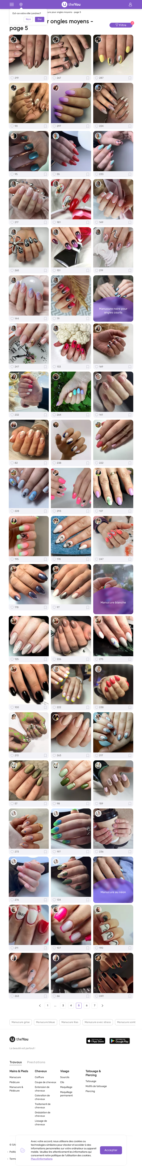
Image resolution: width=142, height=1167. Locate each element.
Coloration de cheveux (42, 1097)
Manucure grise (21, 1022)
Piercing (90, 1091)
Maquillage (66, 1087)
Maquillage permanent (66, 1094)
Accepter (111, 1150)
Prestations (36, 1062)
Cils (62, 1082)
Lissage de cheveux (41, 1122)
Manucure (15, 1077)
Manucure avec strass (98, 1022)
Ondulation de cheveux (42, 1114)
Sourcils (64, 1077)
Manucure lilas (69, 1022)
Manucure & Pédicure (16, 1089)
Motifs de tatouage (96, 1086)
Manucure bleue (45, 1022)
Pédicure (14, 1082)
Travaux (15, 1062)
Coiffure (39, 1077)
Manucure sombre (127, 1022)
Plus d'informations (42, 1158)
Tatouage (91, 1081)
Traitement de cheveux (43, 1106)
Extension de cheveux (42, 1089)
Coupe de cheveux (45, 1082)
